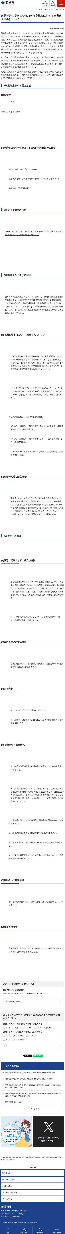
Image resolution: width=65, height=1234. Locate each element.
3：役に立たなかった (46, 1028)
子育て (19, 1157)
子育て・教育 (11, 1157)
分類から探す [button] (24, 1232)
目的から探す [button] (40, 1232)
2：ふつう (27, 1028)
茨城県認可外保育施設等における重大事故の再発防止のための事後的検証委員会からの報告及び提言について (33, 1095)
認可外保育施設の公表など (15, 1102)
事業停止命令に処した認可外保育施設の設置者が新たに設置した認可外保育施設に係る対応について (33, 1086)
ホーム (3, 1157)
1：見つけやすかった (15, 1035)
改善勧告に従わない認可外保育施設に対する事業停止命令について (30, 1079)
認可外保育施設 (12, 1066)
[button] (53, 3)
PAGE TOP (32, 1167)
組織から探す (57, 1232)
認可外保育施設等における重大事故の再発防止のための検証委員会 (30, 1072)
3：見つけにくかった (15, 1039)
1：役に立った (12, 1028)
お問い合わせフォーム (12, 1001)
